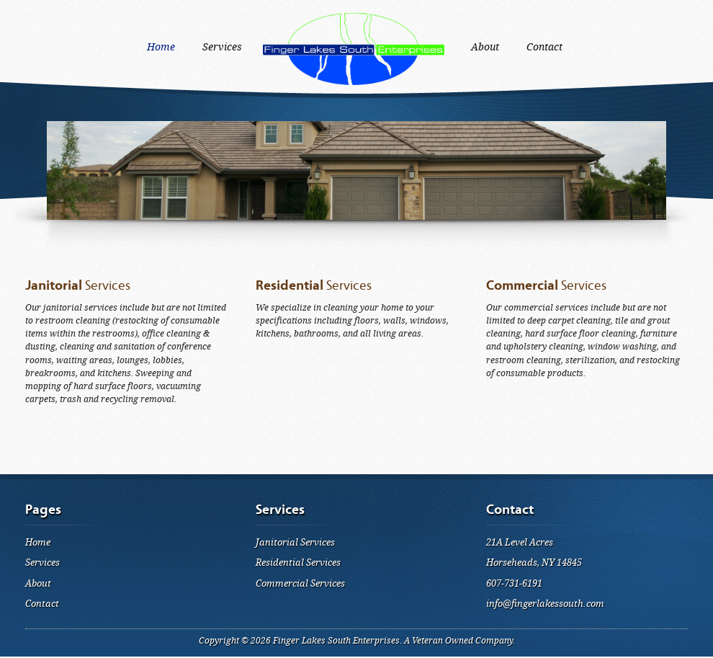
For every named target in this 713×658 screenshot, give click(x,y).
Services (42, 562)
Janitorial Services (295, 542)
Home (37, 542)
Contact (42, 603)
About (38, 583)
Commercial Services (300, 583)
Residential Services (298, 562)
